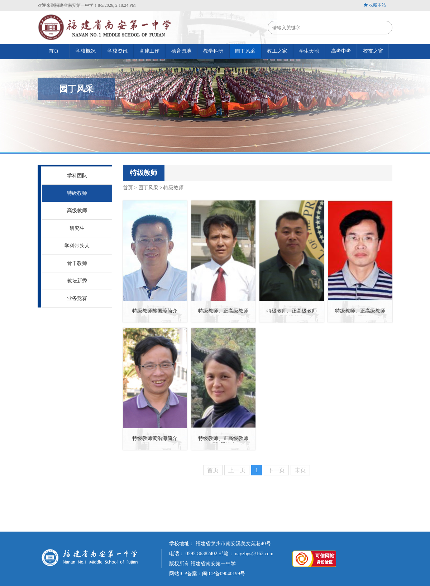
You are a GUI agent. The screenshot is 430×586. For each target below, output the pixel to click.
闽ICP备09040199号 (223, 573)
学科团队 (77, 175)
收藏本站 (377, 5)
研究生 (77, 228)
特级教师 (77, 193)
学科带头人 (77, 245)
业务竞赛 (77, 298)
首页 (128, 187)
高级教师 (77, 210)
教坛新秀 (77, 281)
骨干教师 (77, 263)
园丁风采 (148, 187)
